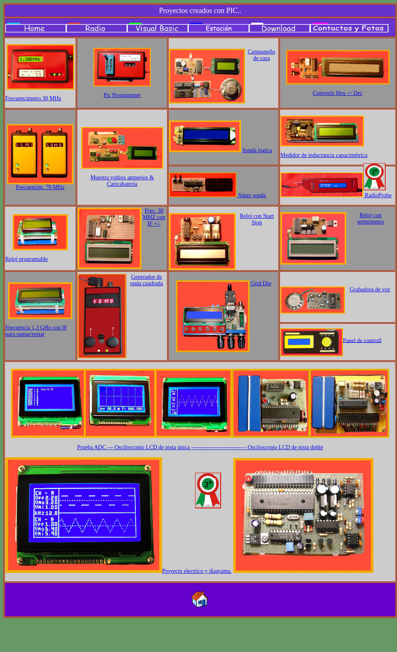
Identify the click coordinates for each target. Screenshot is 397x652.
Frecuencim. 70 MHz (40, 187)
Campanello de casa (262, 55)
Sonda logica (257, 150)
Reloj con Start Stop (257, 219)
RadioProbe (377, 195)
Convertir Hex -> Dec (338, 93)
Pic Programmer (122, 95)
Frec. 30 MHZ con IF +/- (154, 217)
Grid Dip (260, 283)
